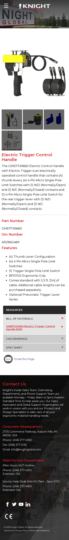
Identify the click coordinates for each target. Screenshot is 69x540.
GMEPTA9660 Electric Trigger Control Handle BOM (30, 328)
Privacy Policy (22, 530)
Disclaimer (9, 530)
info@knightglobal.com (26, 449)
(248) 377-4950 (22, 440)
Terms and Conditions (39, 530)
